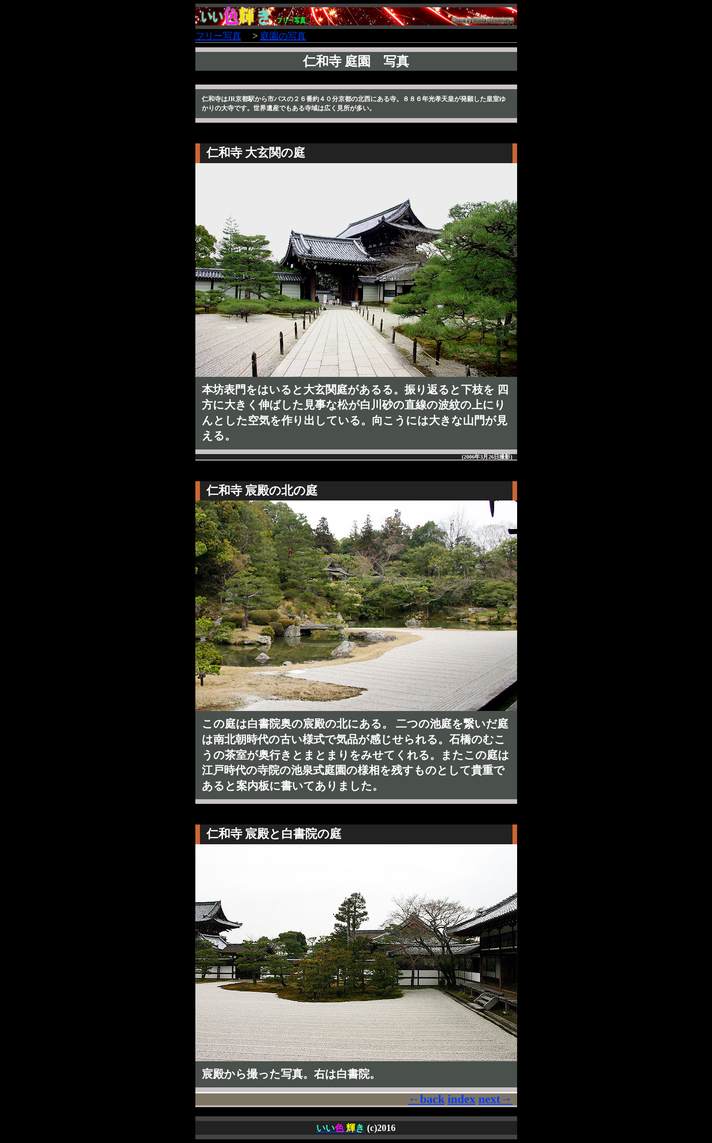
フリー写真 (218, 36)
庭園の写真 (283, 36)
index (462, 1099)
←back (426, 1099)
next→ (495, 1099)
